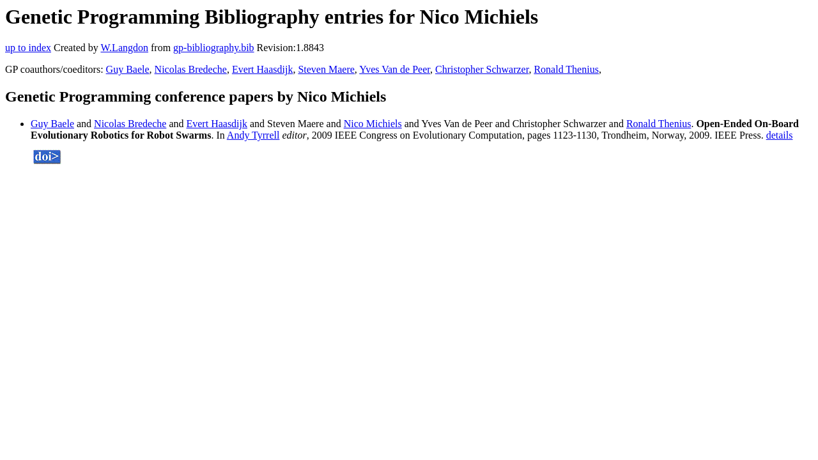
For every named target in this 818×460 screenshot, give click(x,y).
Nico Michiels (373, 123)
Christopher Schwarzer (482, 69)
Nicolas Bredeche (191, 69)
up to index (28, 47)
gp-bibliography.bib (213, 47)
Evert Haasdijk (262, 69)
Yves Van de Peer (394, 69)
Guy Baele (128, 69)
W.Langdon (124, 47)
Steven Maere (326, 69)
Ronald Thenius (566, 69)
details (779, 135)
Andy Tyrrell (253, 135)
